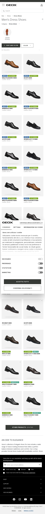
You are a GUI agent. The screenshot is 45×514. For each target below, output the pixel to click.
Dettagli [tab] (16, 227)
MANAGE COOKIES (28, 510)
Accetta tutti (22, 282)
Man (32, 469)
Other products (22, 427)
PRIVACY (14, 510)
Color (27, 45)
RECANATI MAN (7, 323)
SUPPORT (6, 484)
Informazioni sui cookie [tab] (33, 227)
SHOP (5, 479)
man (3, 16)
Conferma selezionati (22, 288)
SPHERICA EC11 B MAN (31, 139)
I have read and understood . (20, 473)
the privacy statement (29, 473)
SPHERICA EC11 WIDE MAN (32, 354)
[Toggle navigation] (3, 5)
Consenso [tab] (6, 227)
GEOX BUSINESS (7, 492)
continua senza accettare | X (31, 223)
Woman (23, 469)
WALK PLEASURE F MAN (9, 384)
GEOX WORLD (7, 488)
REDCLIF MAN (6, 354)
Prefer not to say (11, 469)
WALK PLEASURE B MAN (9, 78)
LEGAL (19, 510)
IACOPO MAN (28, 78)
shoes (9, 16)
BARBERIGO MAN (7, 108)
